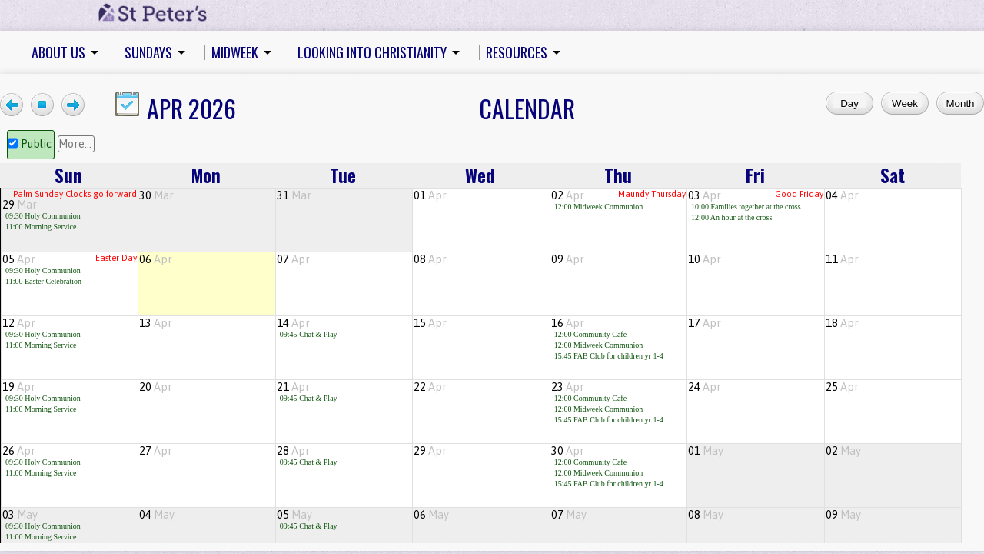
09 (567, 259)
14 (293, 323)
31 (294, 195)
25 (842, 387)
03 (704, 195)
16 (567, 323)
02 (567, 195)
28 (293, 451)
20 (155, 387)
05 (18, 259)
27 (155, 451)
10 (704, 259)
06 (155, 259)
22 (430, 387)
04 (842, 195)
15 (430, 323)
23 (567, 387)
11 (842, 259)
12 (18, 323)
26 (18, 451)
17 (704, 323)
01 (430, 195)
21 (293, 387)
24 (704, 387)
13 (155, 323)
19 (18, 387)
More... (74, 144)
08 (430, 259)
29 (19, 205)
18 (842, 323)
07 (293, 259)
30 (156, 195)
